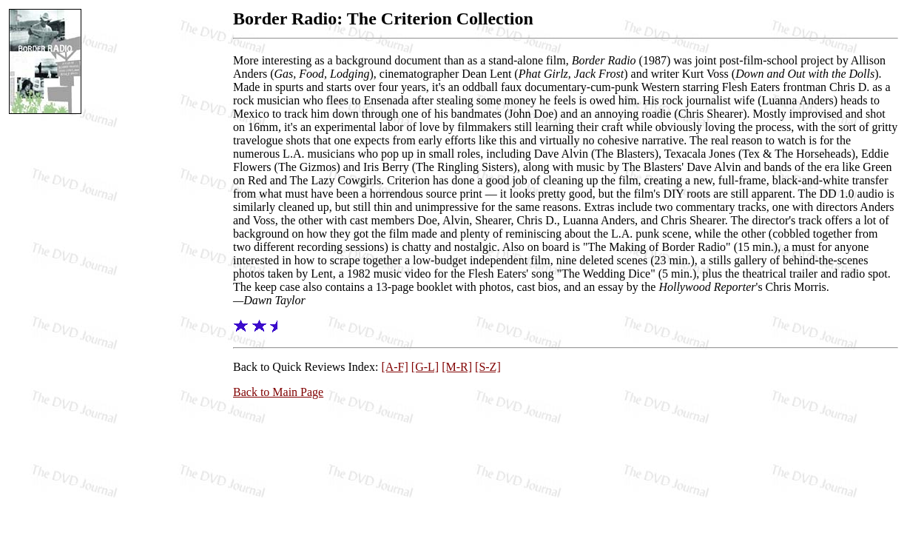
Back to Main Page (278, 392)
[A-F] (394, 367)
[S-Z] (488, 367)
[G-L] (425, 367)
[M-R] (457, 367)
